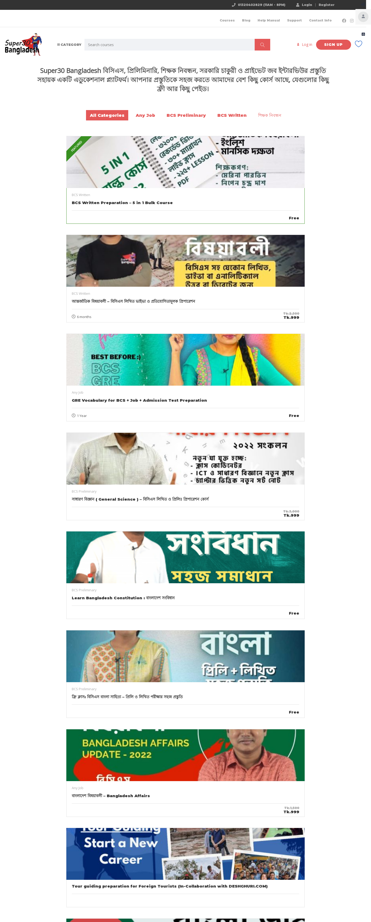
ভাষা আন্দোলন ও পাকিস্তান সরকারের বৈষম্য (73, 831)
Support (283, 17)
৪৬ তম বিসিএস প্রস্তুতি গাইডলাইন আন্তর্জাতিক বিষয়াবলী (73, 733)
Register (321, 4)
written (95, 744)
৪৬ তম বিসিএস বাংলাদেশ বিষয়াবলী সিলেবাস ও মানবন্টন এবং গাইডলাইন (177, 733)
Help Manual (258, 17)
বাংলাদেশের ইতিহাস (299, 845)
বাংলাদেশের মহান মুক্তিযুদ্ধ (91, 839)
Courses (216, 17)
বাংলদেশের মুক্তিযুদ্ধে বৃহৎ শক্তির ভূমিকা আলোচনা (178, 834)
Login (299, 4)
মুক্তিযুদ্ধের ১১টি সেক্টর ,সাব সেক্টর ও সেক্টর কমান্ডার (282, 834)
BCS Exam (54, 744)
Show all (186, 648)
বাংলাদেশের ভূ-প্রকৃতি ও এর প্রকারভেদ (282, 730)
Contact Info (309, 17)
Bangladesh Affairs (282, 738)
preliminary (76, 744)
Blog (235, 17)
